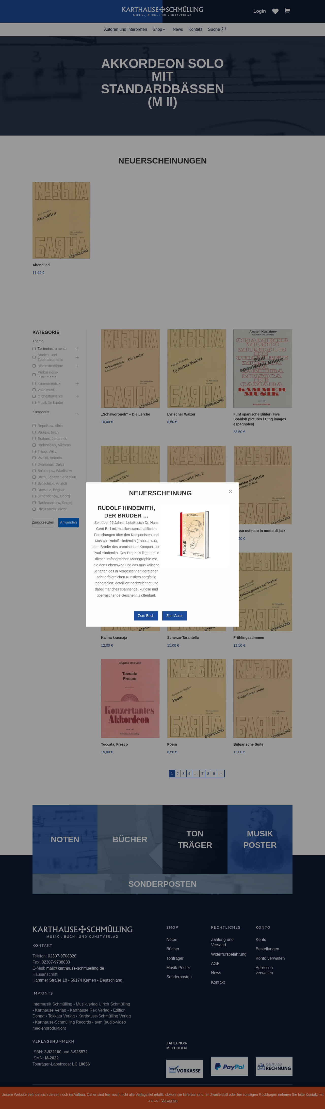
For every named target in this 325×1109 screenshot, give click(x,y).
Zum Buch (146, 616)
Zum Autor (174, 616)
